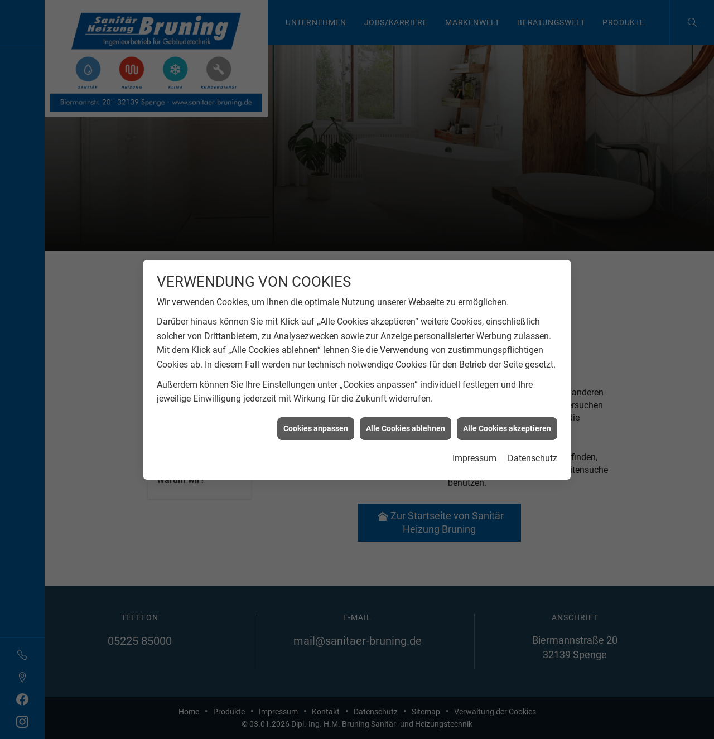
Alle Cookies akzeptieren (507, 421)
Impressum (474, 452)
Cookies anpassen (315, 421)
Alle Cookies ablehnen (405, 421)
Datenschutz (532, 452)
